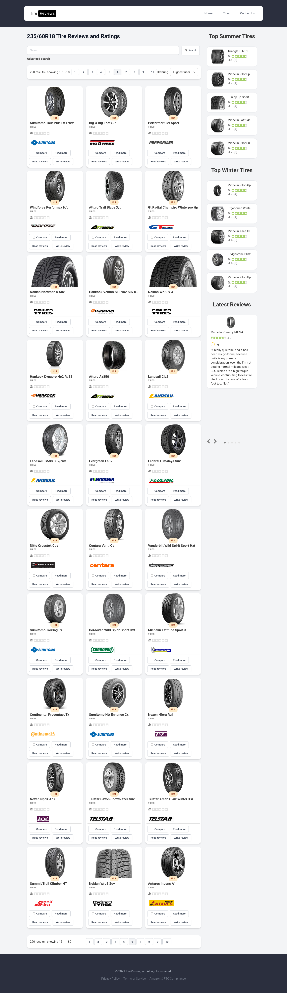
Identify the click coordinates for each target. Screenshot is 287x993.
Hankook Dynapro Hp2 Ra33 (51, 377)
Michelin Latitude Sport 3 (167, 630)
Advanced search (38, 59)
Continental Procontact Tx (49, 715)
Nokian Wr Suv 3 (160, 292)
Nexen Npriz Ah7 (42, 799)
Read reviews (40, 161)
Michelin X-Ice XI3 (239, 231)
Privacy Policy (110, 978)
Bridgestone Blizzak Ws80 (245, 254)
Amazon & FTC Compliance (167, 978)
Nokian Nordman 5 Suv (47, 292)
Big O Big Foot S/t (102, 123)
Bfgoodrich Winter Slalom (244, 208)
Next (214, 441)
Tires (226, 13)
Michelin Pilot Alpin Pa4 (243, 277)
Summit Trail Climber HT (48, 884)
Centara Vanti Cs (101, 546)
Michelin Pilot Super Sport (245, 143)
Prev (209, 441)
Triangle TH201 (238, 51)
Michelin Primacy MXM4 (227, 332)
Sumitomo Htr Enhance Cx (109, 715)
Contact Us (247, 13)
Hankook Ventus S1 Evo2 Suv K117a (116, 292)
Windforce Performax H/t (49, 207)
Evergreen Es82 (100, 461)
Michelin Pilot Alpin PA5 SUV (246, 185)
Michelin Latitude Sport (243, 120)
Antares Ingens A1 (162, 884)
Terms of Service (134, 978)
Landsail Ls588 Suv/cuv (48, 461)
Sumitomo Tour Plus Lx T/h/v (52, 123)
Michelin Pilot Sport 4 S (243, 74)
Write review (63, 161)
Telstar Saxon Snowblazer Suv (112, 799)
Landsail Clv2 (158, 377)
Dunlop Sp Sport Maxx (242, 97)
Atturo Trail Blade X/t (105, 207)
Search (191, 50)
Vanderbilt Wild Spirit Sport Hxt (171, 546)
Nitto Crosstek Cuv (44, 546)
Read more (61, 152)
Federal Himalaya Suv (164, 461)
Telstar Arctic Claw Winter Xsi (170, 799)
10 (152, 72)
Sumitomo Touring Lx (46, 630)
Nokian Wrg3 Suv (102, 884)
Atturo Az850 (99, 377)
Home (208, 13)
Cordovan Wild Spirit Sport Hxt (112, 630)
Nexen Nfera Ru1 (161, 715)
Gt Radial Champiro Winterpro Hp (173, 207)
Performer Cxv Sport (163, 123)
